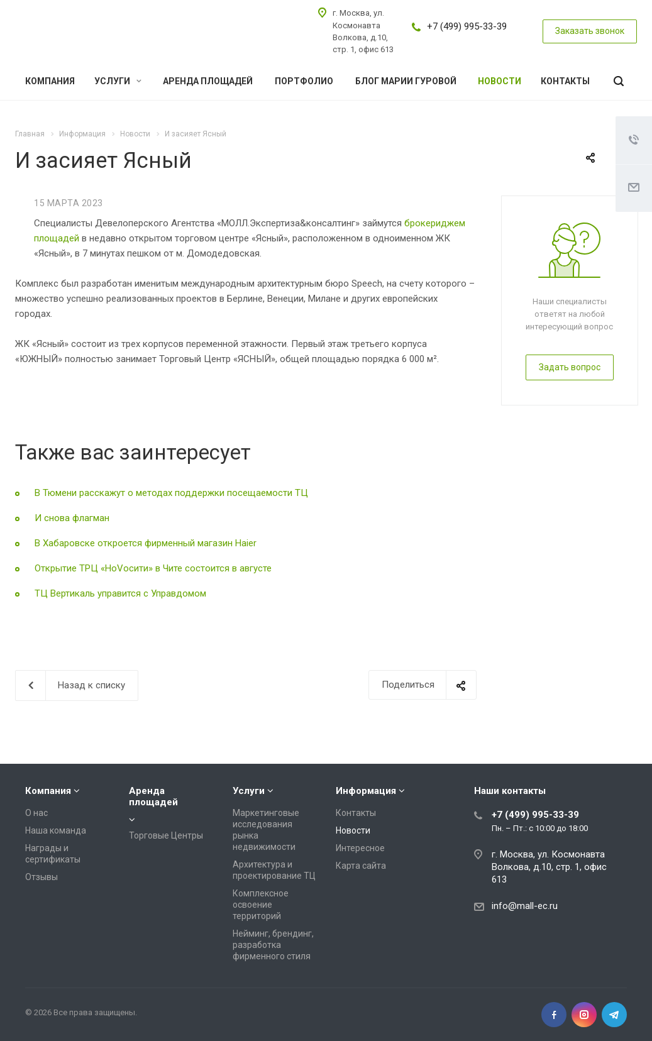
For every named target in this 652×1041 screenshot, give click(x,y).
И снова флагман (72, 518)
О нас (36, 813)
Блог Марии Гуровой (405, 81)
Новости (499, 81)
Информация (366, 790)
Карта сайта (361, 866)
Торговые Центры (166, 835)
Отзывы (41, 877)
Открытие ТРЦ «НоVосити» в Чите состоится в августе (153, 568)
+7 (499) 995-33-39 (467, 26)
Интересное (360, 848)
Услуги (117, 81)
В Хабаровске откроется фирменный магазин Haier (146, 543)
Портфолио (304, 81)
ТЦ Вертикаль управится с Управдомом (120, 593)
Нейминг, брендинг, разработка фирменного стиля (273, 944)
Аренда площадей (208, 81)
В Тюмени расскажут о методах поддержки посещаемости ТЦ (171, 492)
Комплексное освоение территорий (261, 904)
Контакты (565, 81)
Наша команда (55, 830)
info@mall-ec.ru (525, 906)
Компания (50, 81)
